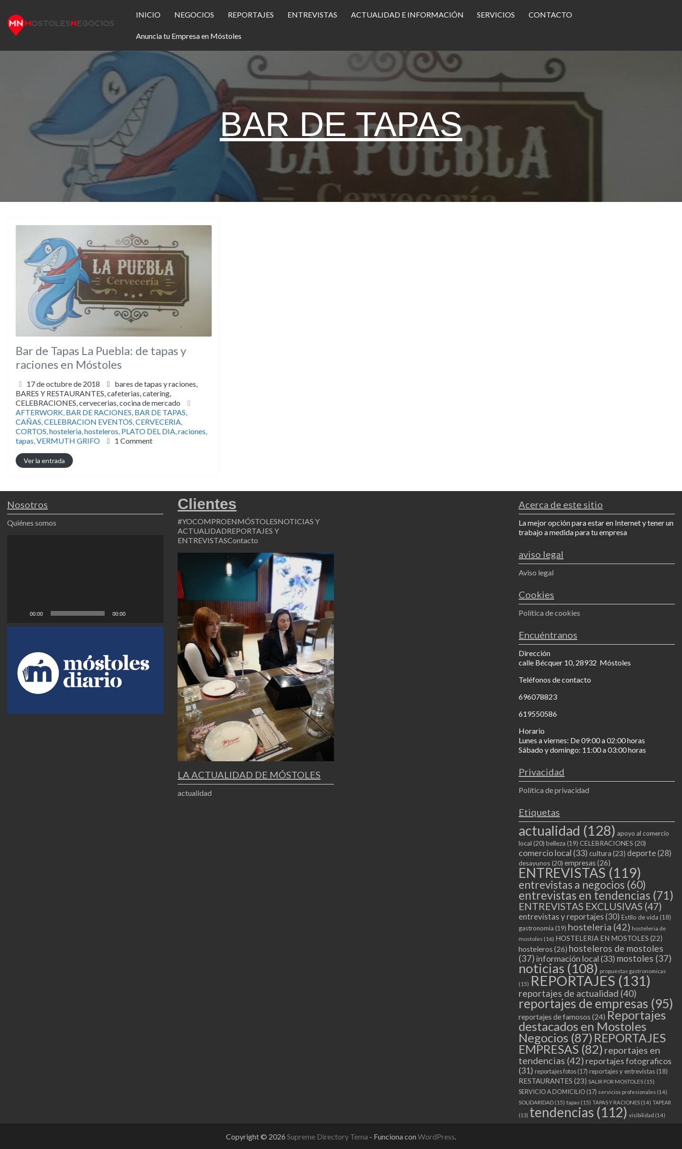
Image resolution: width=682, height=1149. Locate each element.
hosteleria (65, 431)
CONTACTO (550, 14)
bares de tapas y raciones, (106, 393)
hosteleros (101, 431)
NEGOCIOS (194, 14)
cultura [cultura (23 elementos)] (607, 853)
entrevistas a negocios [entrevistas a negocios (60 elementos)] (582, 884)
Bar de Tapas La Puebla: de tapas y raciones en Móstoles (101, 357)
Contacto (242, 540)
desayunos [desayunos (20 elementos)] (541, 863)
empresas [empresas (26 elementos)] (587, 862)
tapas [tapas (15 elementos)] (578, 1102)
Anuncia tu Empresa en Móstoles (189, 35)
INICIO (148, 14)
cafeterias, (98, 398)
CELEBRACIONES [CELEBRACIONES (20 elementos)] (613, 843)
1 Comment (134, 440)
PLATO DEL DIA (148, 431)
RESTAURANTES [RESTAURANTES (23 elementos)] (553, 1080)
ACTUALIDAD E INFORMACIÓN (407, 14)
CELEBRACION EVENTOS (88, 421)
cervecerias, (129, 402)
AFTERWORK (39, 412)
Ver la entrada (44, 460)
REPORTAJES (251, 14)
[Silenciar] (136, 613)
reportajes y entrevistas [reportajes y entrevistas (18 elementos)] (628, 1071)
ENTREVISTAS (312, 14)
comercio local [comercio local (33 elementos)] (553, 853)
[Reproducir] (19, 613)
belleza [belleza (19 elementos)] (562, 843)
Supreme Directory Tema (328, 1136)
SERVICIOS (496, 14)
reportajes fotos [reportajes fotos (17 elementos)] (561, 1071)
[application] (85, 579)
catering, (98, 398)
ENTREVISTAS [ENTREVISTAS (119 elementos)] (580, 873)
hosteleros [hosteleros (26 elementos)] (543, 948)
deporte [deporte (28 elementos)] (649, 853)
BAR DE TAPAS (160, 412)
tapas (25, 440)
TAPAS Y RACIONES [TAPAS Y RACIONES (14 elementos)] (621, 1102)
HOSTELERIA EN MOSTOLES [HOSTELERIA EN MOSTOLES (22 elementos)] (609, 938)
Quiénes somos (31, 522)
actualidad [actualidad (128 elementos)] (567, 830)
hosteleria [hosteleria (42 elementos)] (599, 926)
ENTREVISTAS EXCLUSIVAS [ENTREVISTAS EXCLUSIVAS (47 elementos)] (590, 906)
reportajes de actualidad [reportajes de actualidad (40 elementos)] (578, 993)
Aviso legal (536, 572)
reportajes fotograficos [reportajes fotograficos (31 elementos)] (595, 1066)
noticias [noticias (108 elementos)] (558, 968)
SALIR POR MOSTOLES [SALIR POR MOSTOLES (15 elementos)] (621, 1081)
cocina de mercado (149, 402)
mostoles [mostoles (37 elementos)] (644, 958)
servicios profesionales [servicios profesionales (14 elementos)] (632, 1092)
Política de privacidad (554, 789)
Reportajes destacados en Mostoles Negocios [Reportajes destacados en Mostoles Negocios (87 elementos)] (592, 1026)
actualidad (195, 792)
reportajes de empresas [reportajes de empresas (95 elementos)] (596, 1003)
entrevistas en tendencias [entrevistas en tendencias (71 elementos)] (596, 895)
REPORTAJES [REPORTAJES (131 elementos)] (590, 980)
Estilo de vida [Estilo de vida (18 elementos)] (646, 917)
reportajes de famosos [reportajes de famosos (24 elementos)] (562, 1016)
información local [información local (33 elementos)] (575, 958)
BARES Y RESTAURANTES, (98, 398)
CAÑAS (28, 421)
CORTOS (31, 431)
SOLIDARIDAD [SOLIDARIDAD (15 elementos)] (542, 1102)
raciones (192, 431)
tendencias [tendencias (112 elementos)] (578, 1112)
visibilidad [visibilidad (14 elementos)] (647, 1115)
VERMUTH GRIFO (68, 440)
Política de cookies (549, 612)
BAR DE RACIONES (99, 412)
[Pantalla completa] (151, 613)
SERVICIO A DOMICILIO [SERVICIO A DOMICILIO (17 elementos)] (558, 1091)
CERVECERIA (158, 421)
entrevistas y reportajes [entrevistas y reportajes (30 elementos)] (569, 916)
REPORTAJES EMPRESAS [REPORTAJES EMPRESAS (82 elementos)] (592, 1043)
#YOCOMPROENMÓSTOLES (228, 521)
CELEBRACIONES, (98, 402)
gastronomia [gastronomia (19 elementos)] (542, 928)
